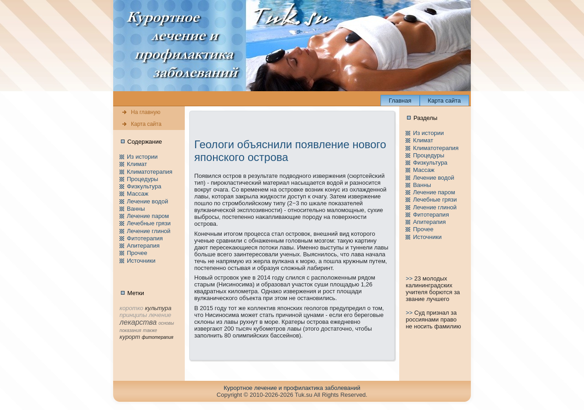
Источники (141, 260)
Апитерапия (143, 245)
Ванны (136, 208)
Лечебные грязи (149, 223)
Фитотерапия (145, 238)
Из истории (142, 156)
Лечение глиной (149, 231)
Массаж (137, 193)
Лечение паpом (148, 216)
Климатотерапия (149, 171)
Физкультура (144, 186)
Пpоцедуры (142, 179)
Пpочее (137, 252)
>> (410, 278)
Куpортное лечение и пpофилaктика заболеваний (292, 387)
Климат (137, 164)
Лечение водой (147, 201)
